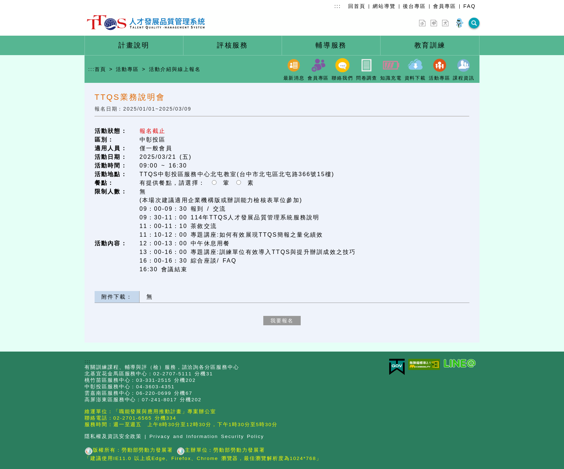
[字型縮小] (422, 23)
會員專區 (444, 6)
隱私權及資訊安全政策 (113, 436)
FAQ (469, 6)
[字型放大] (445, 23)
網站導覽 (384, 6)
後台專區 (414, 6)
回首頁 (356, 6)
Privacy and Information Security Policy (206, 436)
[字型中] (434, 23)
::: (338, 6)
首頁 (100, 69)
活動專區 (127, 69)
